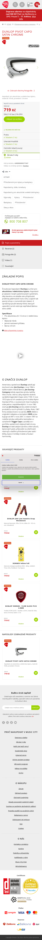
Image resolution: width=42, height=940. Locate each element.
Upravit (21, 482)
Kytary (17, 197)
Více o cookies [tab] (34, 459)
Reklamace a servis (21, 815)
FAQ (21, 824)
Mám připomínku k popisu (13, 330)
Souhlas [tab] (8, 459)
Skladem (21, 492)
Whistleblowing (21, 866)
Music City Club (21, 862)
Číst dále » (35, 235)
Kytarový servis (21, 755)
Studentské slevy (21, 751)
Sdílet (6, 172)
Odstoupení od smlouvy (21, 820)
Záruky (21, 789)
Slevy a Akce (8, 207)
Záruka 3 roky (12, 155)
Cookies (21, 828)
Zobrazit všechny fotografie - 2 (22, 91)
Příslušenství (28, 197)
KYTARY (9, 24)
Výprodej (6, 38)
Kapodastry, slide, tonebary (15, 187)
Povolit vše (21, 477)
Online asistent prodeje (21, 760)
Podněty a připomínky (21, 853)
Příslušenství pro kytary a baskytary (25, 24)
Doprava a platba (21, 738)
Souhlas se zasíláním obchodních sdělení (21, 806)
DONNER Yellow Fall (21, 563)
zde (32, 716)
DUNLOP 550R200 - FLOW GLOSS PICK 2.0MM (21, 607)
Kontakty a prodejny (21, 844)
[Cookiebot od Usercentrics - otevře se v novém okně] (30, 455)
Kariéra (21, 849)
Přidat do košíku (14, 119)
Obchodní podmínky (21, 798)
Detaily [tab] (21, 459)
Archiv (21, 773)
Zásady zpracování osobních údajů (21, 802)
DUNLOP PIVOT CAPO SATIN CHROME (21, 661)
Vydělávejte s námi (21, 857)
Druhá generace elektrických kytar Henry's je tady (24, 231)
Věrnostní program (21, 764)
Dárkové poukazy (21, 793)
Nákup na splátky (21, 768)
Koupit (36, 488)
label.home (3, 24)
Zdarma (7, 158)
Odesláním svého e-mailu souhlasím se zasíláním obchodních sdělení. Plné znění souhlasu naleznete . (21, 715)
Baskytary (8, 202)
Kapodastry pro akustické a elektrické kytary (21, 192)
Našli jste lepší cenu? (21, 746)
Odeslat (35, 708)
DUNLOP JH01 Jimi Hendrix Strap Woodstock (21, 520)
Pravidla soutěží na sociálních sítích (21, 811)
